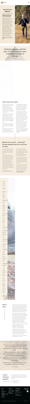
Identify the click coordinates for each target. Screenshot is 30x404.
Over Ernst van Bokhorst (4, 391)
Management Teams (18, 395)
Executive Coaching (11, 391)
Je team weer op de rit (18, 392)
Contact (3, 397)
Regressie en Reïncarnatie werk (11, 393)
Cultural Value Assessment (17, 390)
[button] (28, 2)
